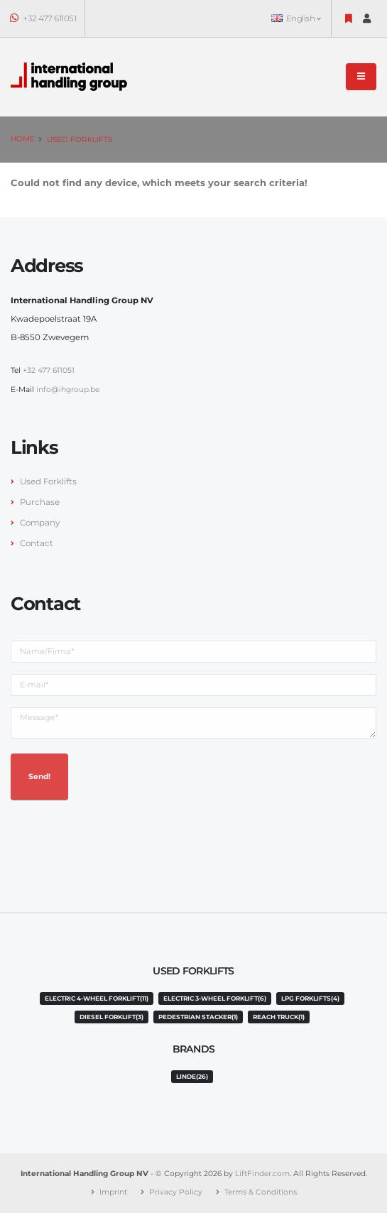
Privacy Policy (175, 1192)
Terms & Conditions (260, 1192)
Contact (36, 543)
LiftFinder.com (262, 1173)
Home (23, 138)
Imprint (113, 1192)
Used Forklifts (79, 139)
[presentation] (119, 839)
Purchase (40, 502)
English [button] (295, 18)
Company (40, 523)
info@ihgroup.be (67, 389)
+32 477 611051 (43, 18)
